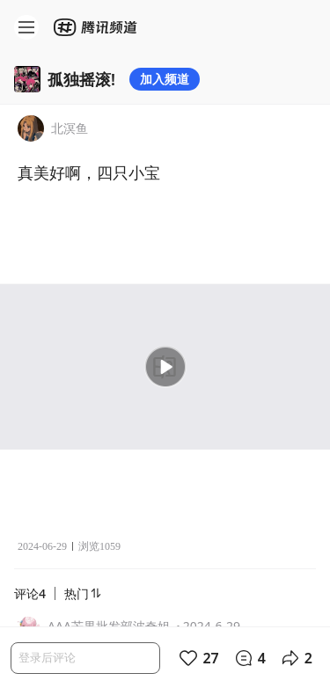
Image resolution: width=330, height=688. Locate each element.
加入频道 (164, 78)
